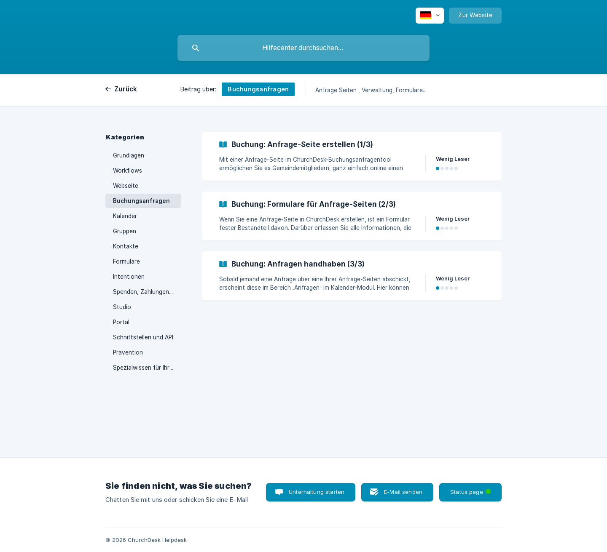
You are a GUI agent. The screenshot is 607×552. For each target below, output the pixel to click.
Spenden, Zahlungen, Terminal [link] (147, 291)
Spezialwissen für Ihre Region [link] (147, 367)
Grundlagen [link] (128, 155)
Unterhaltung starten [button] (316, 491)
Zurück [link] (125, 89)
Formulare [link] (126, 261)
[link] (352, 156)
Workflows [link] (127, 170)
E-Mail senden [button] (403, 491)
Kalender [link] (125, 216)
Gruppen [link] (124, 231)
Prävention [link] (128, 352)
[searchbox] (303, 48)
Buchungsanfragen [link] (141, 200)
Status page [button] (471, 489)
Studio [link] (122, 307)
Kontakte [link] (125, 246)
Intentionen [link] (129, 276)
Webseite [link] (125, 185)
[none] (430, 16)
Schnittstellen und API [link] (143, 337)
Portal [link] (121, 322)
